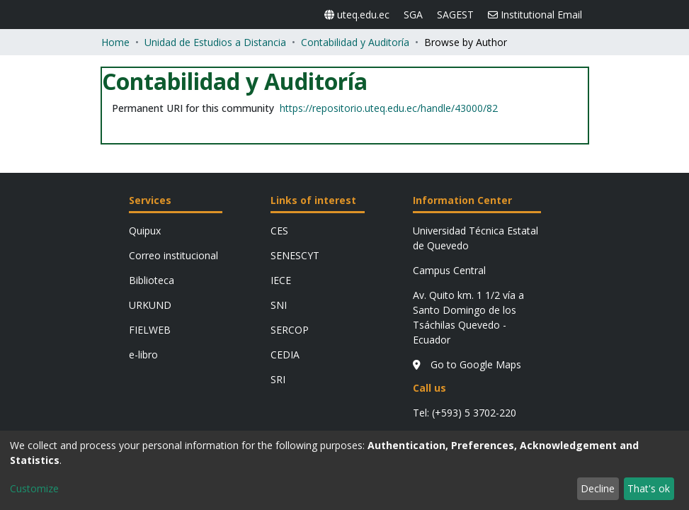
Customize (34, 488)
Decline (598, 488)
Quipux (145, 106)
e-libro (143, 230)
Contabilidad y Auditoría (355, 13)
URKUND (150, 181)
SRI (278, 255)
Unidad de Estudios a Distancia (215, 13)
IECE (281, 156)
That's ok (648, 488)
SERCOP (290, 205)
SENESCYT (295, 131)
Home (115, 13)
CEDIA (285, 230)
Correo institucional (173, 131)
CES (279, 106)
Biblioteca (151, 156)
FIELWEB (150, 205)
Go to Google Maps (451, 278)
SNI (279, 181)
